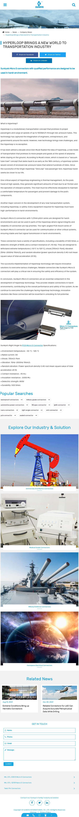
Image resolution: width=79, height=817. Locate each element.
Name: (8, 730)
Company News (26, 32)
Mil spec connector (41, 405)
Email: (8, 743)
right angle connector (32, 410)
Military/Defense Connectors (39, 607)
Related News (39, 679)
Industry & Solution (51, 798)
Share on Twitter (53, 55)
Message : (10, 750)
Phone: (9, 737)
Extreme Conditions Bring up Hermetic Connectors (16, 707)
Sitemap (33, 812)
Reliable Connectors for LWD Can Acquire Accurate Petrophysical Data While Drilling (58, 707)
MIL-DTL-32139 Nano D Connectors (17, 783)
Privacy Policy (45, 812)
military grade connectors (38, 400)
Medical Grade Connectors (39, 548)
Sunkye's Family (36, 798)
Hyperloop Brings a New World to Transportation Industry (27, 35)
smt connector (54, 410)
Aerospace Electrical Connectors (39, 665)
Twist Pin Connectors (12, 788)
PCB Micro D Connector (32, 345)
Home (7, 32)
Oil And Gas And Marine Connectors (39, 489)
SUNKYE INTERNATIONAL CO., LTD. (36, 810)
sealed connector (28, 415)
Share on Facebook (25, 55)
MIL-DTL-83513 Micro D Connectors (18, 777)
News (15, 32)
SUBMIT (8, 764)
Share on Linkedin (39, 61)
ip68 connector (62, 405)
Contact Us (24, 798)
